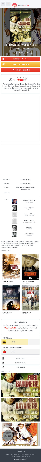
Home (7, 454)
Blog (11, 454)
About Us (25, 454)
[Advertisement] (20, 161)
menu (3, 4)
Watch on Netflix (20, 59)
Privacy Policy (26, 456)
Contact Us (32, 454)
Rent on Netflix (20, 358)
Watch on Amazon (20, 64)
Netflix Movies (18, 459)
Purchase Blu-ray (20, 362)
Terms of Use (16, 456)
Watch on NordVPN (21, 70)
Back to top (21, 451)
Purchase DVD (20, 367)
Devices (17, 454)
